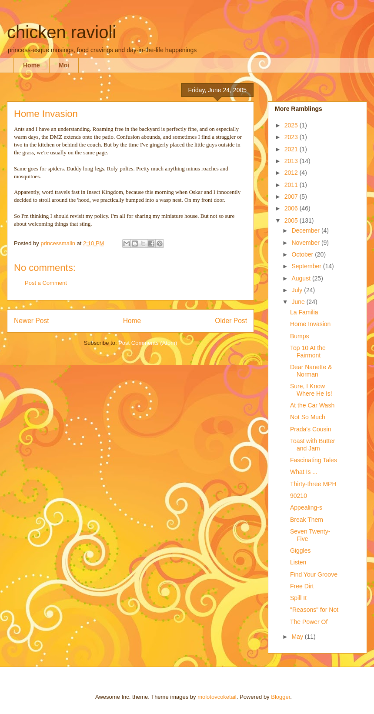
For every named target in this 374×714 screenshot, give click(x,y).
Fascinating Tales (313, 460)
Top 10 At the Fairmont (308, 351)
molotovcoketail (217, 697)
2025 (292, 125)
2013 (292, 160)
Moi (64, 65)
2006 (292, 208)
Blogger (280, 697)
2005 (292, 220)
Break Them (306, 519)
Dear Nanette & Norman (311, 371)
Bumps (299, 336)
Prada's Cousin (310, 429)
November (306, 242)
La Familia (304, 312)
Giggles (300, 550)
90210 (298, 495)
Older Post (231, 320)
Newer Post (31, 320)
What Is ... (303, 471)
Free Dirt (302, 586)
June (298, 301)
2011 (292, 184)
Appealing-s (306, 507)
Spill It (298, 597)
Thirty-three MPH (313, 483)
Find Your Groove (313, 574)
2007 (292, 196)
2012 (292, 172)
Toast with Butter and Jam (312, 444)
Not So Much (307, 417)
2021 (292, 149)
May (297, 636)
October (303, 254)
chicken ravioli (61, 32)
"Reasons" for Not (314, 609)
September (307, 266)
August (301, 278)
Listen (298, 562)
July (297, 290)
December (306, 230)
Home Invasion (310, 323)
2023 (292, 136)
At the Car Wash (312, 405)
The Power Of (308, 621)
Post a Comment (46, 283)
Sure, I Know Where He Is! (311, 390)
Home (31, 65)
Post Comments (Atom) (147, 343)
